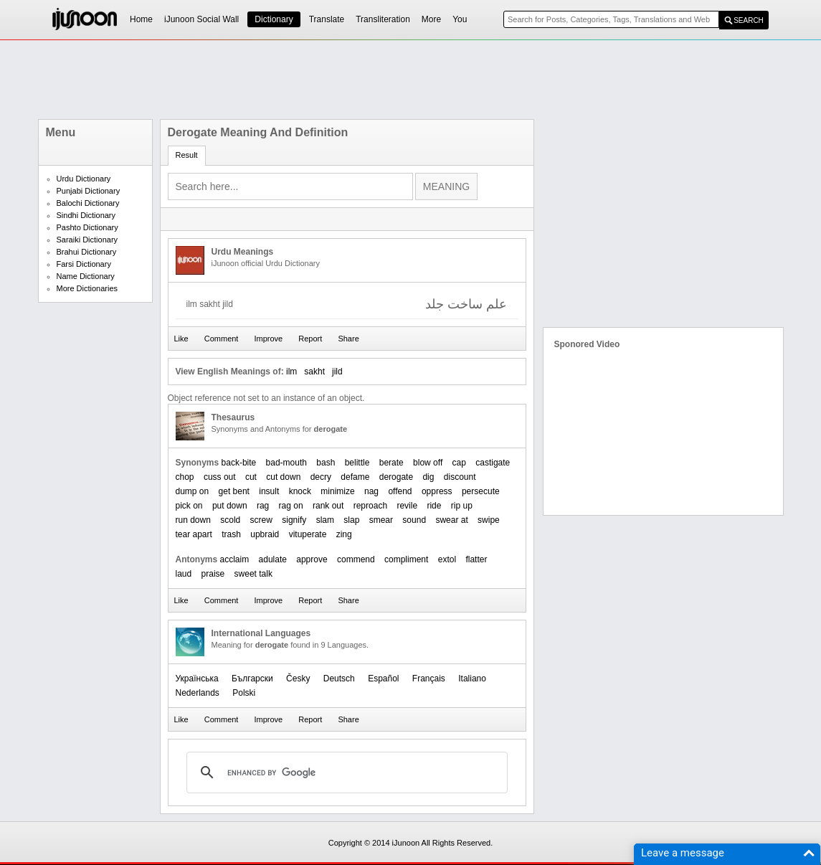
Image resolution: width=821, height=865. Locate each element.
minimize (337, 491)
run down (193, 520)
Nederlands (197, 693)
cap (459, 463)
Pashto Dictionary (87, 227)
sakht (314, 372)
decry (320, 477)
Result (187, 155)
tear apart (194, 534)
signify (294, 520)
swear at (451, 520)
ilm (291, 372)
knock (300, 491)
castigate (492, 463)
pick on (189, 506)
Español (383, 678)
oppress (437, 491)
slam (325, 520)
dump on (192, 491)
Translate (327, 19)
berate (391, 463)
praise (213, 574)
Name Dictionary (86, 276)
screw (261, 520)
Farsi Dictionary (84, 264)
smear (381, 520)
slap (351, 520)
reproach (370, 506)
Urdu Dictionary (84, 178)
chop (185, 477)
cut (251, 477)
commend (356, 559)
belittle (357, 463)
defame (355, 477)
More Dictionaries (87, 288)
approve (311, 559)
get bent (234, 491)
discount (460, 477)
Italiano (472, 678)
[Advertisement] (411, 79)
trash (231, 534)
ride (434, 506)
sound (414, 520)
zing (344, 534)
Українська (197, 678)
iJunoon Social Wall (201, 19)
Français (428, 678)
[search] (344, 772)
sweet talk (253, 574)
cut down (283, 477)
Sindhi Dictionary (86, 215)
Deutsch (339, 678)
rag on (291, 506)
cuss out (220, 477)
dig (428, 477)
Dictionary (274, 19)
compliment (406, 559)
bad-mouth (286, 463)
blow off (427, 463)
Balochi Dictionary (88, 203)
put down (229, 506)
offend (400, 491)
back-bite (239, 463)
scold (230, 520)
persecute (481, 491)
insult (269, 491)
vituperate (308, 534)
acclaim (235, 559)
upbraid (264, 534)
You (459, 19)
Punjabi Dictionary (88, 190)
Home (141, 19)
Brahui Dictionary (87, 251)
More (431, 19)
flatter (476, 559)
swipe (489, 520)
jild (337, 372)
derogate (396, 477)
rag (263, 506)
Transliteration (383, 19)
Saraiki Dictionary (87, 239)
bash (325, 463)
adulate (273, 559)
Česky (298, 678)
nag (371, 491)
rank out (328, 506)
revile (407, 506)
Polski (243, 693)
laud (184, 574)
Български (252, 678)
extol (447, 559)
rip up (462, 506)
